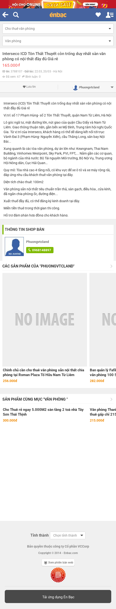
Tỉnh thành (39, 535)
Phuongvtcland (37, 242)
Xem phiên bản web (58, 562)
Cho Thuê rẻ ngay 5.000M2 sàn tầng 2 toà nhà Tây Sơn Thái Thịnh (43, 412)
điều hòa (89, 189)
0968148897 (40, 250)
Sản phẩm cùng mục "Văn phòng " (35, 399)
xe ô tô (77, 170)
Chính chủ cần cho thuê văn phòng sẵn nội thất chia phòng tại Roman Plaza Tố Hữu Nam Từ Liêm (43, 372)
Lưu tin (29, 87)
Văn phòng (13, 41)
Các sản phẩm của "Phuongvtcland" (38, 266)
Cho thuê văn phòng (20, 28)
